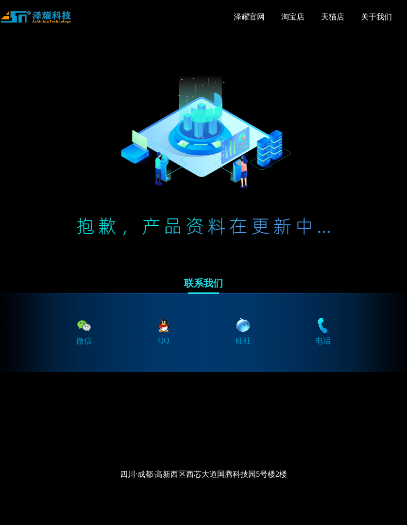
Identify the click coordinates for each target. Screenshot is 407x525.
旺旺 (243, 331)
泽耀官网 (249, 17)
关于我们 (376, 17)
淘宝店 (293, 17)
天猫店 (332, 17)
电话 (323, 331)
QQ (164, 330)
